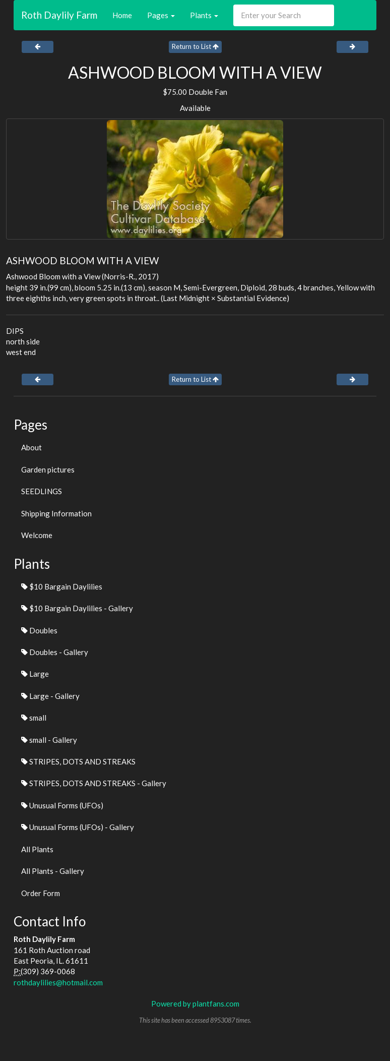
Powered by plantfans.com (195, 1003)
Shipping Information (56, 513)
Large (35, 673)
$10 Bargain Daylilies (61, 586)
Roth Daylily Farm (59, 15)
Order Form (40, 893)
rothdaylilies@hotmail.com (58, 982)
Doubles (39, 630)
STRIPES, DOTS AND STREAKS (78, 761)
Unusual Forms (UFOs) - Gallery (77, 827)
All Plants (37, 849)
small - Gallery (49, 739)
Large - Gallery (50, 695)
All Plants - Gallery (52, 870)
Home (122, 15)
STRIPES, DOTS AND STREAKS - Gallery (93, 783)
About (31, 447)
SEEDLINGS (41, 491)
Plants (204, 15)
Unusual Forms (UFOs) (62, 805)
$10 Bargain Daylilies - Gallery (77, 608)
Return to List (195, 46)
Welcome (36, 535)
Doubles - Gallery (54, 652)
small (33, 717)
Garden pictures (48, 469)
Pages (161, 15)
